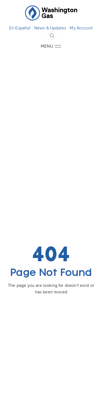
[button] (58, 46)
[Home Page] (51, 13)
